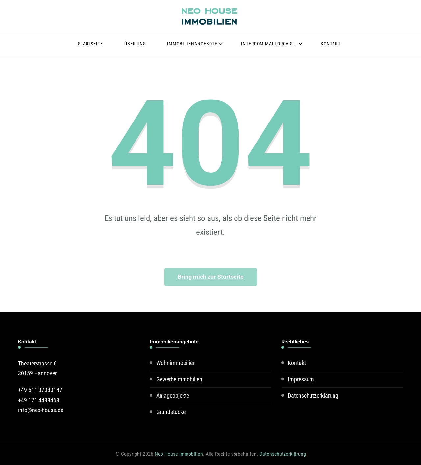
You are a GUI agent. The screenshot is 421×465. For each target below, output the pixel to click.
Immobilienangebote (192, 43)
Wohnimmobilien (176, 362)
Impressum (301, 379)
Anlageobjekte (172, 395)
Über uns (135, 43)
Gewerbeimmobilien (179, 379)
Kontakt (331, 43)
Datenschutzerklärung (313, 395)
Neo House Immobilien (179, 454)
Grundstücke (171, 412)
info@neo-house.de (40, 410)
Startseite (90, 43)
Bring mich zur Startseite (211, 276)
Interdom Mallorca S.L (269, 43)
